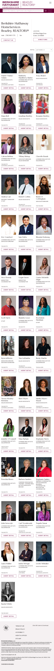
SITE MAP (18, 638)
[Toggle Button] (50, 3)
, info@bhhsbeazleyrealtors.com (13, 659)
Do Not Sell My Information (7, 664)
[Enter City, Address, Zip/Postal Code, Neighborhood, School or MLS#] (23, 10)
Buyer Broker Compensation (7, 660)
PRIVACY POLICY (20, 629)
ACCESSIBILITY (20, 632)
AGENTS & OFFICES (21, 635)
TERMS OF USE (20, 626)
